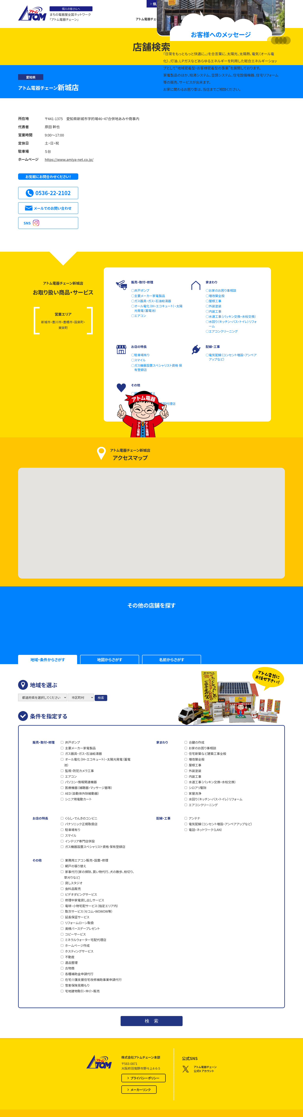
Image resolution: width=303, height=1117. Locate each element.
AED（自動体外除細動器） (82, 793)
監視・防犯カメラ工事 (79, 770)
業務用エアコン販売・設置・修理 (86, 860)
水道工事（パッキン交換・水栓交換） (212, 782)
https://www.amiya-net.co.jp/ (69, 159)
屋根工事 (195, 765)
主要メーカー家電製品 (80, 748)
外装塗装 (195, 770)
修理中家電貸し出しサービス (84, 900)
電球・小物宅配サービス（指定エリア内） (91, 905)
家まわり (162, 742)
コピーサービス (75, 934)
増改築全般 (196, 759)
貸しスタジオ (73, 883)
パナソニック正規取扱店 (81, 824)
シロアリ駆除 (197, 787)
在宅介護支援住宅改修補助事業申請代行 (93, 979)
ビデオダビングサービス (81, 894)
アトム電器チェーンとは (152, 19)
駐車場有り (72, 829)
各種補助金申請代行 (79, 973)
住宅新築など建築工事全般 (207, 753)
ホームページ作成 (77, 945)
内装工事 (195, 776)
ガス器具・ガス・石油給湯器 (83, 753)
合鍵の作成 (196, 742)
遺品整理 (71, 962)
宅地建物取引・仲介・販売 (82, 991)
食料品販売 (73, 888)
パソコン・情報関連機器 (81, 782)
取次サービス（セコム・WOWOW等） (89, 911)
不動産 (69, 956)
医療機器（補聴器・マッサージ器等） (88, 787)
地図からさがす (109, 659)
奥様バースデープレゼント (82, 928)
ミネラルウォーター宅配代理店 (85, 939)
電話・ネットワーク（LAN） (205, 829)
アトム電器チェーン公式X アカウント (199, 1069)
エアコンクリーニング (203, 804)
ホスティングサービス (79, 951)
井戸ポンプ (72, 742)
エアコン (71, 776)
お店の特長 (40, 818)
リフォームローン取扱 (79, 922)
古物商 (69, 968)
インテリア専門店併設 (80, 841)
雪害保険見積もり (77, 985)
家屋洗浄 (195, 793)
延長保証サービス (77, 917)
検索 (101, 697)
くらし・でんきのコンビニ (81, 818)
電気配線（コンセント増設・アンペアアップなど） (220, 824)
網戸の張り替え (75, 866)
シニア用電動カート (78, 799)
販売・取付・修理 (43, 742)
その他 (37, 860)
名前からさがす (171, 659)
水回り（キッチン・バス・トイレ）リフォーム (215, 799)
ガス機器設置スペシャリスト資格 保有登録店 (95, 846)
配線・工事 (163, 818)
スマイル (70, 835)
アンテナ (194, 818)
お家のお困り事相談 (202, 748)
